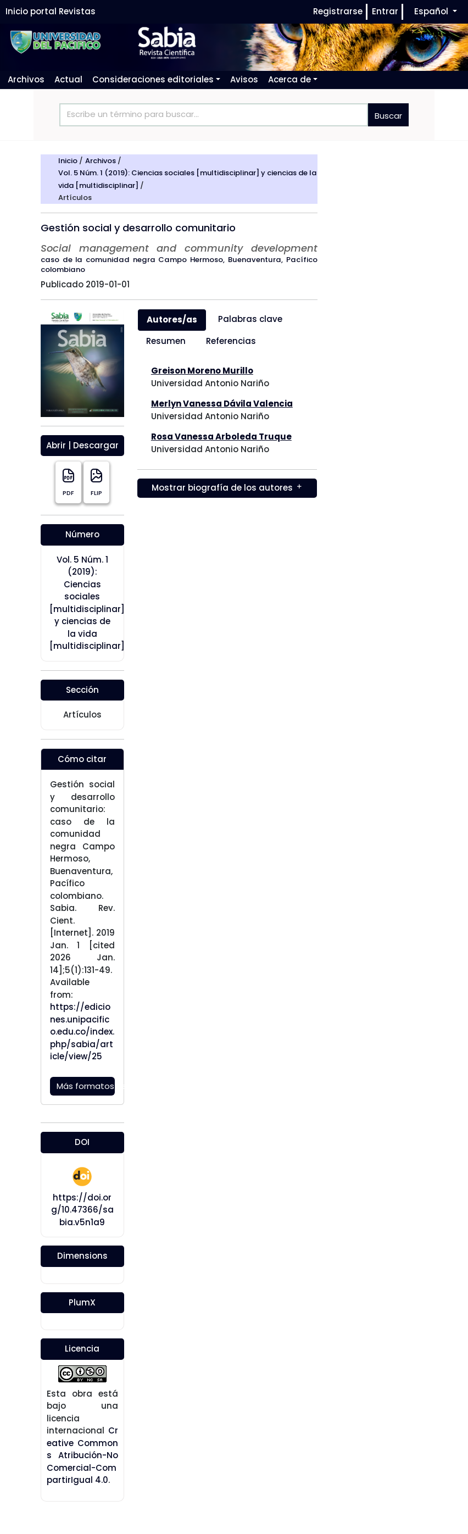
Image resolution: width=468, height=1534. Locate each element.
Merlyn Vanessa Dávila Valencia (222, 403)
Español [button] (432, 11)
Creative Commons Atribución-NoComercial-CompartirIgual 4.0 (82, 1455)
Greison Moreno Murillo (202, 370)
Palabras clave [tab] (250, 319)
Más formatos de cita (86, 1086)
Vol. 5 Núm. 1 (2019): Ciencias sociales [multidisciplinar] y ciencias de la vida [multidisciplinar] (87, 603)
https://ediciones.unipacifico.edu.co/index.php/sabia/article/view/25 (82, 1031)
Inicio (68, 160)
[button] (156, 79)
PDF (68, 482)
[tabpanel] (227, 431)
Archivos (101, 160)
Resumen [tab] (166, 341)
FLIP (96, 482)
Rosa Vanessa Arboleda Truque (221, 436)
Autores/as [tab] (172, 319)
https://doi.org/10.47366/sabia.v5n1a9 (82, 1210)
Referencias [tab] (231, 341)
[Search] (213, 114)
